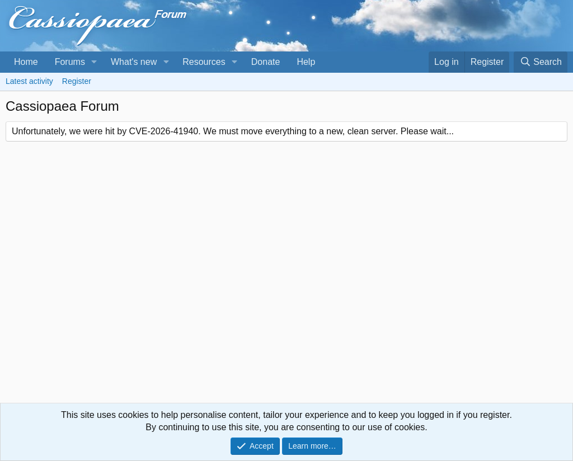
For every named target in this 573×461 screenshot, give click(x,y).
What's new (134, 62)
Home (26, 62)
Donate (265, 62)
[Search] (540, 62)
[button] (94, 62)
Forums (70, 62)
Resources (203, 62)
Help (306, 62)
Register (76, 81)
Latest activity (29, 81)
